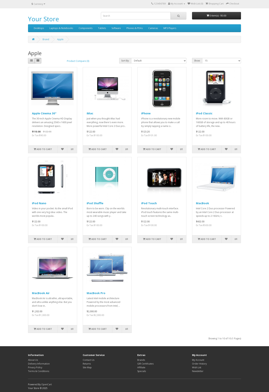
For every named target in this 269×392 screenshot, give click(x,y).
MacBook (202, 203)
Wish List (196, 367)
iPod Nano (39, 203)
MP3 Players (169, 28)
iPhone (146, 113)
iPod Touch (149, 203)
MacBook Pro (96, 293)
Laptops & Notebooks (61, 28)
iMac (90, 113)
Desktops (39, 28)
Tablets (102, 28)
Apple (60, 39)
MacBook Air (41, 293)
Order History (199, 363)
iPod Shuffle (95, 203)
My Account (198, 360)
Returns (87, 363)
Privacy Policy (35, 367)
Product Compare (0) (78, 61)
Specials (141, 371)
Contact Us (88, 360)
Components (85, 28)
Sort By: (125, 60)
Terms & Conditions (38, 371)
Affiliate (141, 367)
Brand (46, 39)
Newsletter (197, 371)
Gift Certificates (145, 363)
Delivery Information (39, 363)
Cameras (153, 28)
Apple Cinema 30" (44, 113)
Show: (197, 60)
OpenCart (46, 384)
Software (116, 28)
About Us (33, 360)
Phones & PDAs (134, 28)
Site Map (87, 367)
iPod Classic (204, 113)
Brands (141, 360)
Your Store (43, 19)
